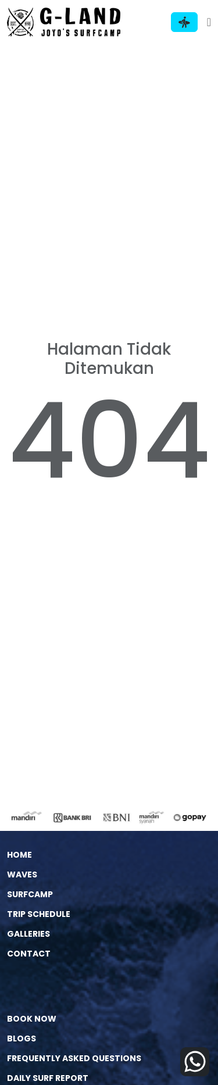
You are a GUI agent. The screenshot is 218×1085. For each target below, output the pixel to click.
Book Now (31, 1019)
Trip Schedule (38, 914)
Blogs (21, 1038)
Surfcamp (30, 894)
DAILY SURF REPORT (47, 1078)
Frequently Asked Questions (74, 1058)
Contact (29, 953)
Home (19, 855)
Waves (22, 874)
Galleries (28, 934)
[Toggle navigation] (209, 22)
